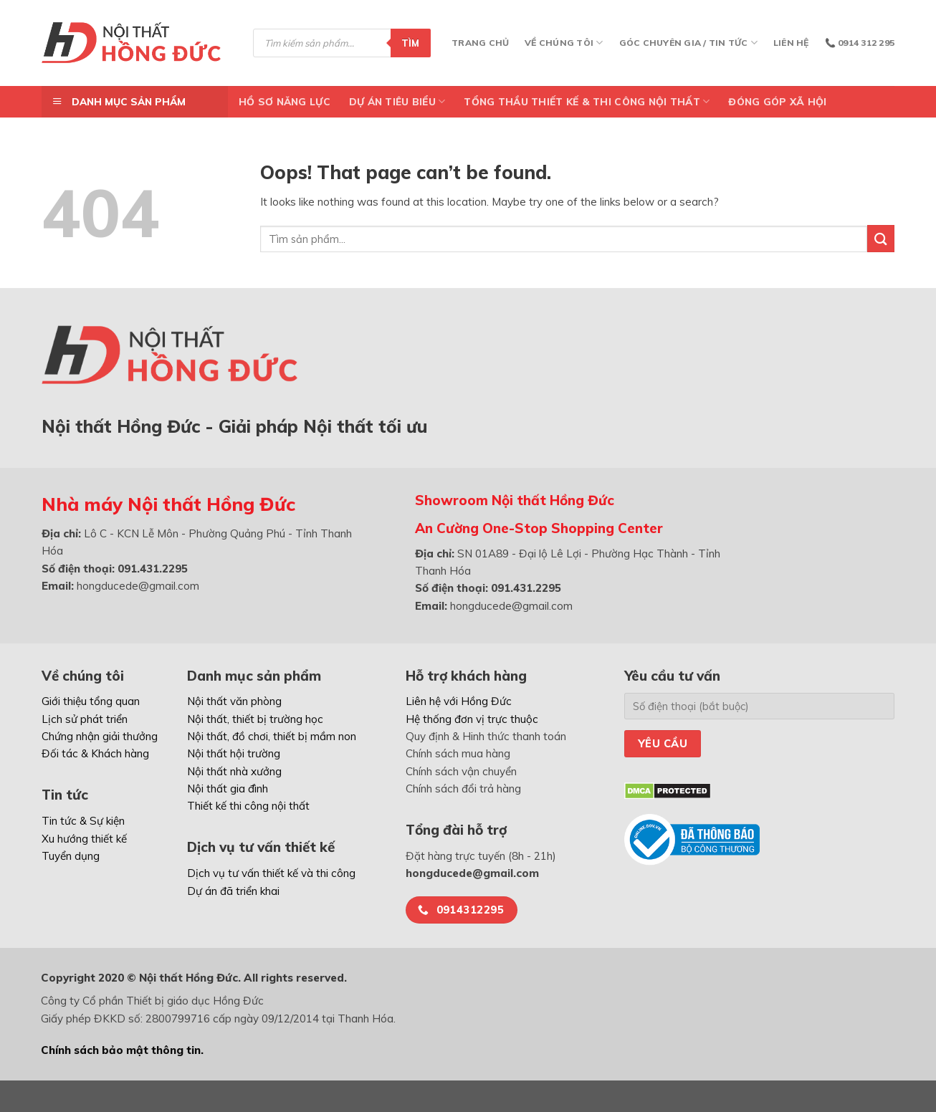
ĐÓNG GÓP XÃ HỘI (777, 101)
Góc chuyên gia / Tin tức (688, 42)
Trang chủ (480, 42)
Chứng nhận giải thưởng (100, 736)
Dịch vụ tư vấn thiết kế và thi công (271, 873)
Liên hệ (791, 42)
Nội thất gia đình (227, 788)
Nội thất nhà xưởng (234, 771)
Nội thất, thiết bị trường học (255, 719)
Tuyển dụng (71, 856)
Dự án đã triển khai (233, 891)
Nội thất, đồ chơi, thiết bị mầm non (271, 736)
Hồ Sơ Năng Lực (284, 101)
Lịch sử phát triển (85, 719)
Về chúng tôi (564, 42)
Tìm (410, 43)
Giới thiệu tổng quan (91, 701)
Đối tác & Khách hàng (95, 753)
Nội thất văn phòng (234, 701)
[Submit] (880, 238)
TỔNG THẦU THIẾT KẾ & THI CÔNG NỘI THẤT (587, 101)
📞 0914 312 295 (859, 42)
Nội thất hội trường (233, 753)
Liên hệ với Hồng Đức (459, 701)
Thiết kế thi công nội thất (248, 806)
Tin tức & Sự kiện (83, 821)
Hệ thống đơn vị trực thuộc (472, 719)
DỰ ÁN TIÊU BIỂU (397, 101)
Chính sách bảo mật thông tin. (122, 1050)
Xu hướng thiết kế (84, 838)
